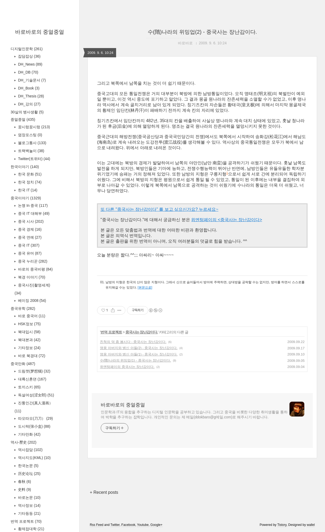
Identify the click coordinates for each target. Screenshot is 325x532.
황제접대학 (30, 529)
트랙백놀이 (30, 151)
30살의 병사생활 (27, 112)
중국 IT (28, 245)
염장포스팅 (29, 135)
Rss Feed (96, 525)
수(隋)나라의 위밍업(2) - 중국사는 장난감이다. (202, 32)
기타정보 (29, 348)
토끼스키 (29, 387)
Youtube (143, 525)
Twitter (115, 525)
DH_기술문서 (31, 80)
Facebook (128, 525)
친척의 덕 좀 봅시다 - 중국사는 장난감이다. (133, 342)
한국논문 (27, 466)
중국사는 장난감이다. (141, 332)
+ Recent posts (104, 492)
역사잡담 (29, 450)
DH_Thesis (30, 96)
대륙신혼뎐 (31, 379)
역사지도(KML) (34, 458)
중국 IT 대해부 (33, 213)
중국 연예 (29, 237)
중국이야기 (26, 198)
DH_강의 (29, 104)
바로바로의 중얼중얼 (39, 32)
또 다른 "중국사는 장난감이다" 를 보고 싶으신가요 (147, 209)
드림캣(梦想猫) (33, 371)
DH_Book (28, 88)
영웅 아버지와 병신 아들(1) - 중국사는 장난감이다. (139, 354)
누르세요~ (208, 209)
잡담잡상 (29, 56)
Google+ (156, 525)
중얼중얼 (23, 119)
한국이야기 (25, 167)
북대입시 (29, 332)
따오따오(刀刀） (35, 418)
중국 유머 (29, 253)
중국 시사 (30, 221)
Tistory (282, 525)
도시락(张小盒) (33, 426)
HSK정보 (29, 324)
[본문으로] (145, 287)
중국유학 (23, 308)
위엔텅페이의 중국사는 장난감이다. (127, 367)
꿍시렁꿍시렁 (33, 127)
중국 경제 (29, 229)
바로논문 (29, 497)
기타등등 (29, 513)
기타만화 (29, 434)
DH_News (29, 64)
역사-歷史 (23, 442)
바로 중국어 (31, 316)
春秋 (24, 481)
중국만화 (23, 364)
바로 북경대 (31, 356)
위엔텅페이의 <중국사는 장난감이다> (226, 219)
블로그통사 (31, 143)
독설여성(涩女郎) (35, 395)
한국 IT (27, 190)
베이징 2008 (31, 300)
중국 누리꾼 (32, 261)
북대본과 (29, 340)
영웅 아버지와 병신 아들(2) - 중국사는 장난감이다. (139, 348)
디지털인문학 (27, 49)
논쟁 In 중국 (32, 205)
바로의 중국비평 (35, 269)
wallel (311, 525)
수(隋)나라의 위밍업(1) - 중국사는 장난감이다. (135, 360)
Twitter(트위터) (33, 159)
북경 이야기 (31, 277)
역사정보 (29, 505)
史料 (24, 489)
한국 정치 (29, 182)
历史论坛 (29, 473)
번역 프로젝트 (26, 521)
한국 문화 (29, 174)
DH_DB (27, 72)
